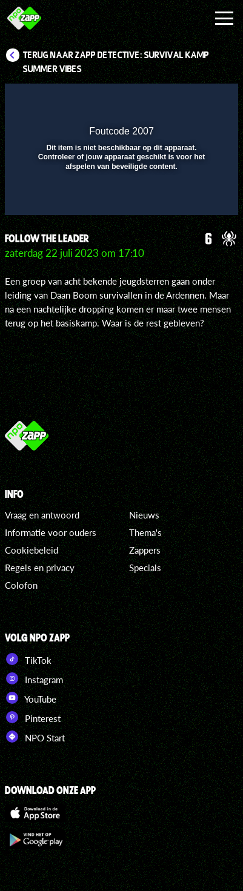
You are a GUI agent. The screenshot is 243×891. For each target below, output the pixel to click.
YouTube (30, 698)
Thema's (145, 532)
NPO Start (35, 736)
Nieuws (144, 514)
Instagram (34, 678)
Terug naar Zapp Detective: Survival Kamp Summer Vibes (116, 62)
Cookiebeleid (31, 550)
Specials (145, 567)
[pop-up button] (173, 100)
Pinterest (33, 717)
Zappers (145, 550)
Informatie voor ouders (50, 532)
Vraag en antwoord (42, 514)
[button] (197, 100)
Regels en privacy (40, 567)
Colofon (21, 585)
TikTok (28, 659)
